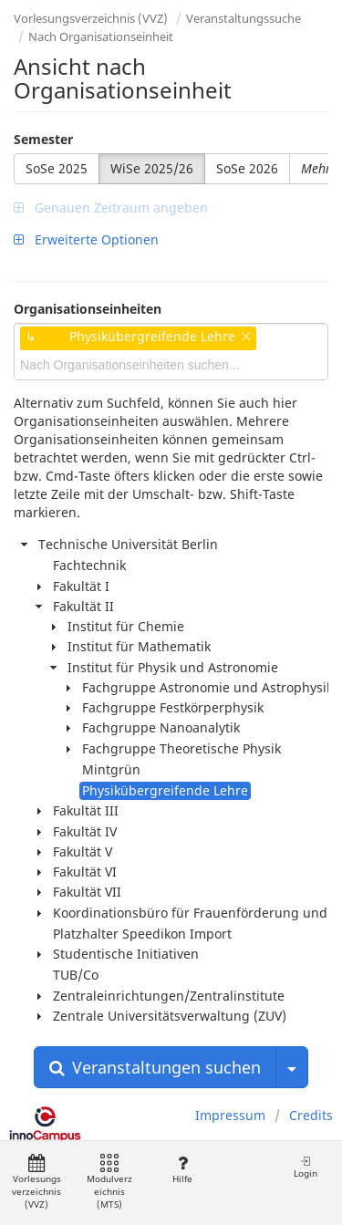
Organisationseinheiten (87, 308)
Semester (43, 139)
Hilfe (182, 1170)
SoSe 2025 (57, 168)
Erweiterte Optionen (86, 239)
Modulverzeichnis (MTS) (109, 1182)
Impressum (230, 1115)
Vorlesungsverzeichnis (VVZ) (91, 18)
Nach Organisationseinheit (100, 36)
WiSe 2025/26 (151, 168)
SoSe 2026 (247, 168)
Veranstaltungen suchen (155, 1067)
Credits (311, 1115)
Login (305, 1167)
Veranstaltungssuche (243, 18)
